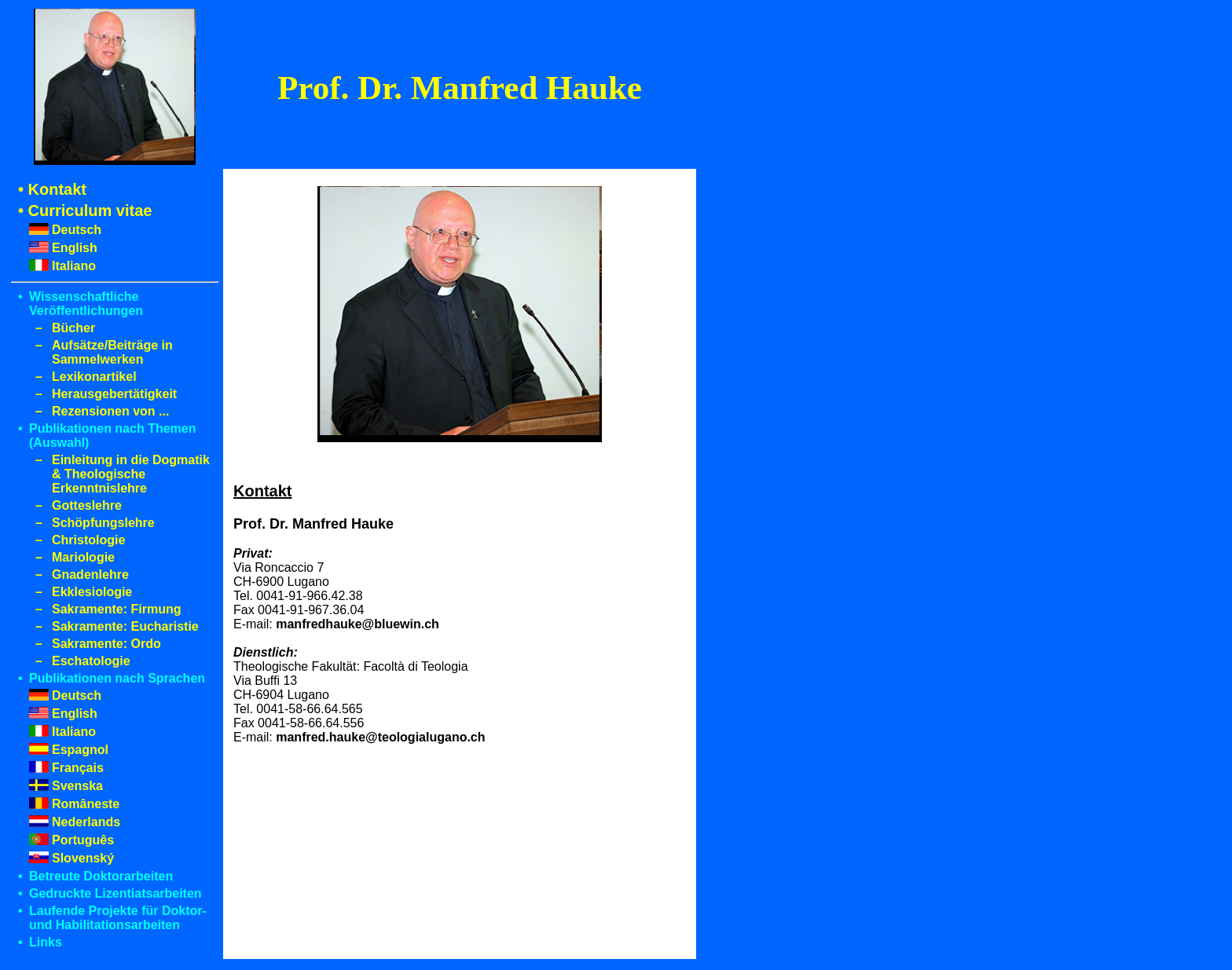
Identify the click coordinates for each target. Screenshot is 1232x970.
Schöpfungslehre (103, 522)
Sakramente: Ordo (106, 643)
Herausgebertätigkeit (114, 394)
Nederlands (86, 822)
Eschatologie (91, 661)
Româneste (85, 804)
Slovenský (83, 858)
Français (78, 767)
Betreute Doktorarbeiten (101, 876)
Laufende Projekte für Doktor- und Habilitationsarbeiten (118, 918)
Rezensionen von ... (110, 411)
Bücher (73, 328)
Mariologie (83, 557)
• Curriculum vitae (85, 210)
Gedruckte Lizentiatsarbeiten (115, 893)
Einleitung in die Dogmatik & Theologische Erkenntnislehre (131, 474)
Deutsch (76, 229)
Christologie (88, 540)
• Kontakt (52, 189)
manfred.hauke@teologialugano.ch (380, 737)
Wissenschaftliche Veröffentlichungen (86, 303)
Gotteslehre (87, 505)
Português (83, 840)
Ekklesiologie (92, 591)
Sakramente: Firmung (116, 609)
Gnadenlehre (90, 574)
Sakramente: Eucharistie (125, 626)
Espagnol (80, 749)
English (74, 247)
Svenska (77, 785)
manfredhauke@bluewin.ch (357, 624)
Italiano (74, 266)
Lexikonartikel (94, 376)
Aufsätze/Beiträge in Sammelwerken (112, 352)
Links (45, 942)
